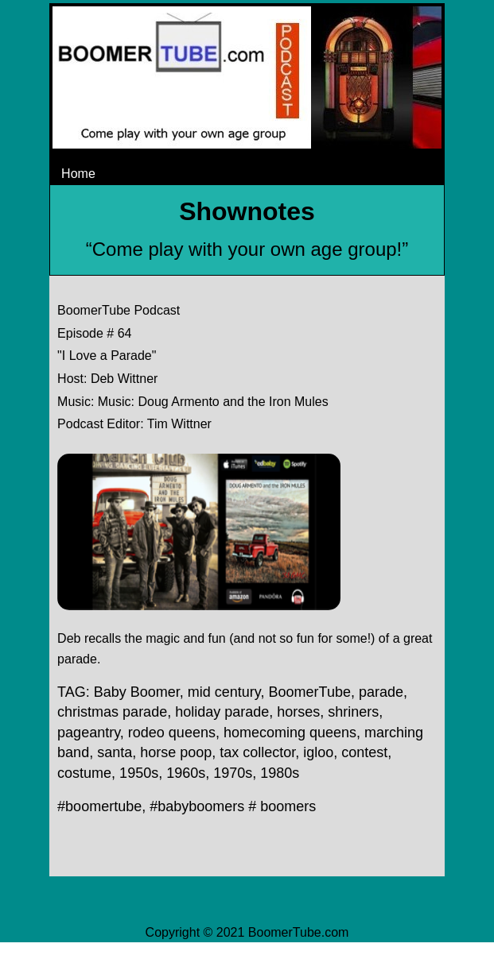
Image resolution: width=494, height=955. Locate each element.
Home (78, 173)
